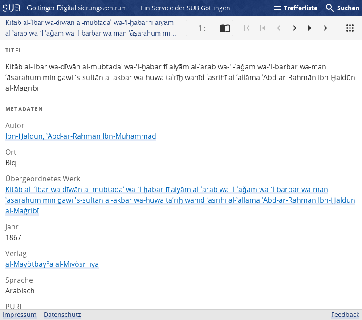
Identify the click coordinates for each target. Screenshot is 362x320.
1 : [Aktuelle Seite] (202, 28)
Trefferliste (294, 8)
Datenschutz (62, 314)
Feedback (345, 314)
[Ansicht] (350, 28)
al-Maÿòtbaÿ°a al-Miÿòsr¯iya (52, 264)
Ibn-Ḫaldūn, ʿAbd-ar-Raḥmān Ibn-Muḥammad (80, 136)
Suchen (342, 8)
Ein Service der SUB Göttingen (185, 8)
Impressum (20, 314)
